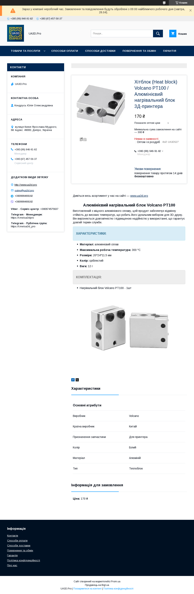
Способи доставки (100, 50)
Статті (16, 61)
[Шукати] (158, 33)
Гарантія (169, 50)
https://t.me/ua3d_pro (23, 226)
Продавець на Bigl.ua (97, 585)
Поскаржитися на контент (87, 588)
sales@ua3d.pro (24, 190)
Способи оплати (64, 50)
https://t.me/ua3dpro (22, 217)
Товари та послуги (25, 50)
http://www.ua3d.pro (25, 184)
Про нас (56, 61)
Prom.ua (115, 581)
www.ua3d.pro (139, 195)
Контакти (35, 61)
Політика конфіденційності (23, 560)
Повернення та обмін (139, 50)
